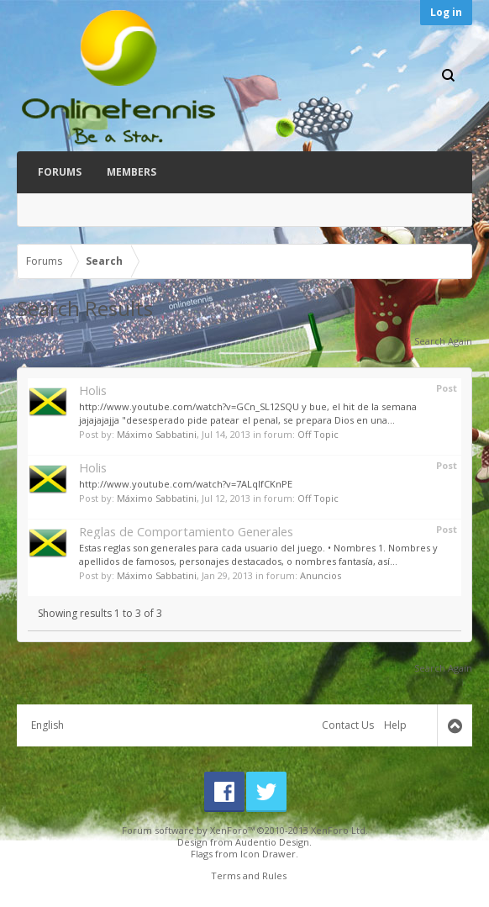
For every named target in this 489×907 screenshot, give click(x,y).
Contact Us (348, 725)
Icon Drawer (268, 853)
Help (395, 725)
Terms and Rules (249, 875)
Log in (446, 12)
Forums (60, 172)
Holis (93, 390)
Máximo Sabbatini (157, 434)
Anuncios (320, 575)
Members (131, 172)
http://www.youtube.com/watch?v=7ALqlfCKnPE (185, 483)
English (47, 725)
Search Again (443, 341)
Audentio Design (272, 842)
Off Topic (318, 434)
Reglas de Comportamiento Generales (186, 531)
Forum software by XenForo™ (245, 830)
